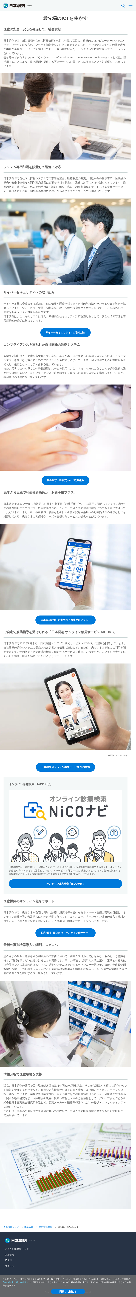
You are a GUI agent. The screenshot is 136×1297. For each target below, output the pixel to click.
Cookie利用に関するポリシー (16, 1282)
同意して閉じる (68, 1291)
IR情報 (8, 1260)
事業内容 (28, 1227)
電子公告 (9, 1266)
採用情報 (9, 1254)
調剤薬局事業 (45, 1227)
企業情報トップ (11, 1227)
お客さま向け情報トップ (17, 1249)
